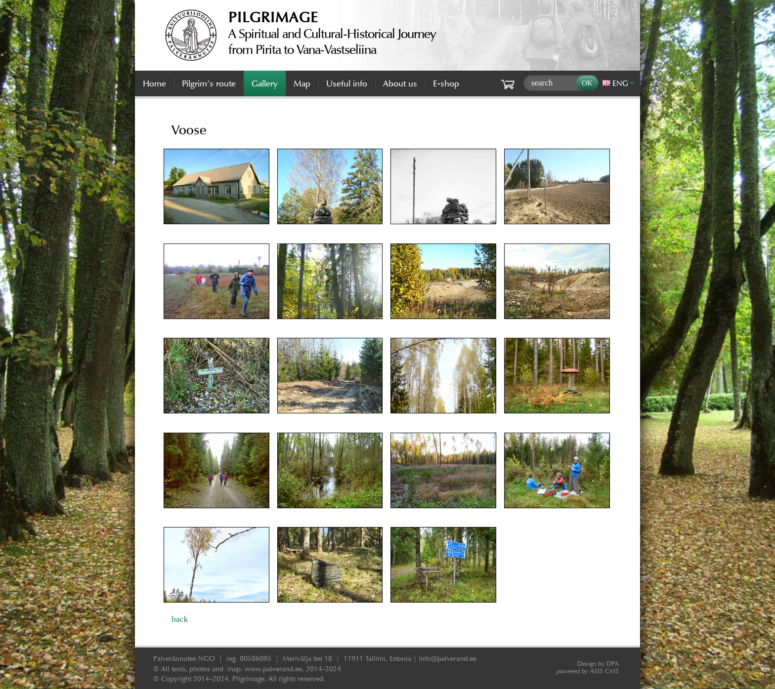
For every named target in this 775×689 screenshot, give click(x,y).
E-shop (446, 83)
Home (154, 83)
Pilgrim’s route (209, 83)
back (180, 619)
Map (302, 83)
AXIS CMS (588, 671)
